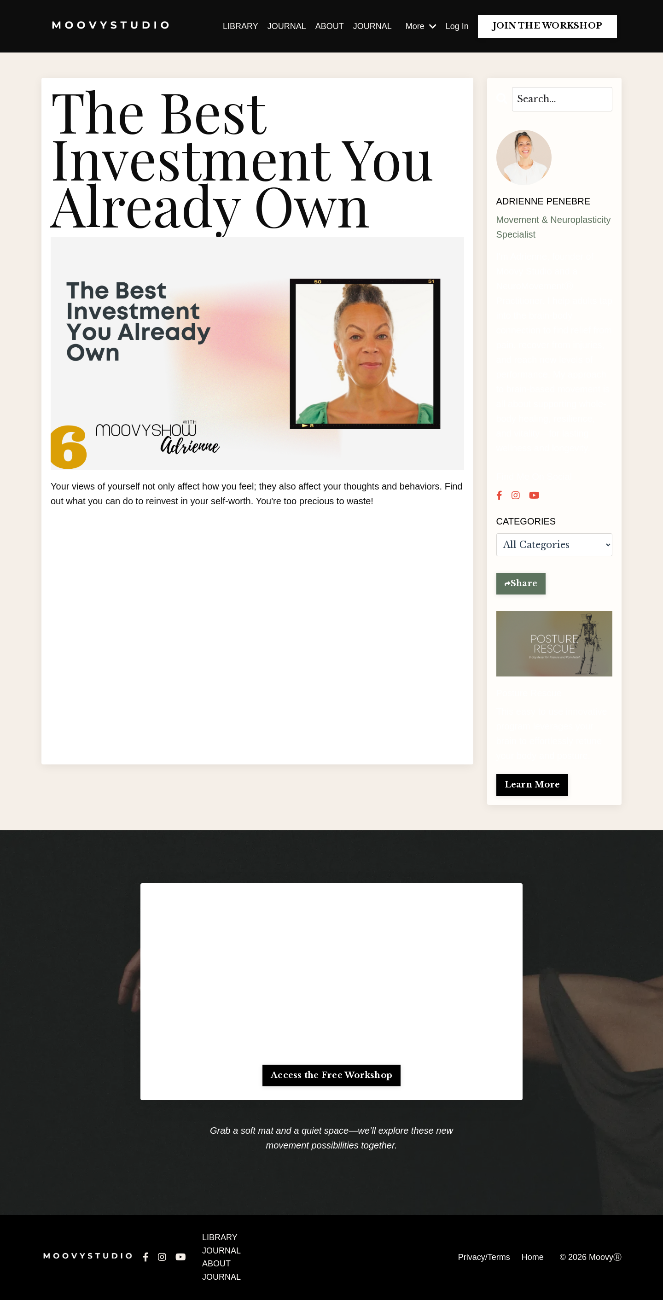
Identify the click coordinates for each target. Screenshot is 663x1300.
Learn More (532, 785)
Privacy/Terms (484, 1257)
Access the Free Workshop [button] (331, 1075)
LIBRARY (240, 26)
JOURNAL (287, 26)
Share (524, 583)
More (421, 26)
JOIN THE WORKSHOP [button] (547, 26)
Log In (457, 26)
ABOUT (329, 26)
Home (533, 1257)
